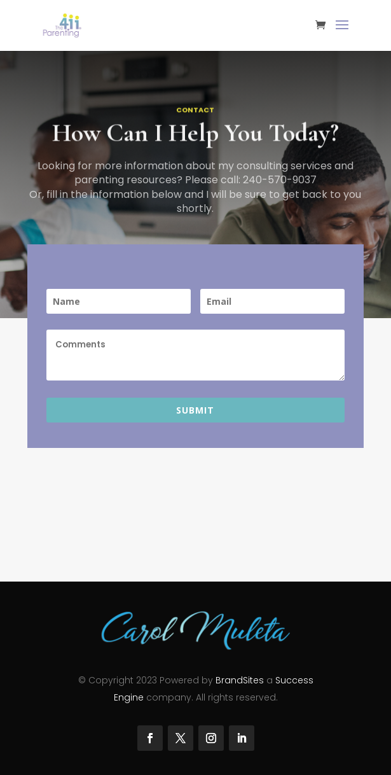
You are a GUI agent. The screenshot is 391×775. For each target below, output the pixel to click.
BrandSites (240, 680)
